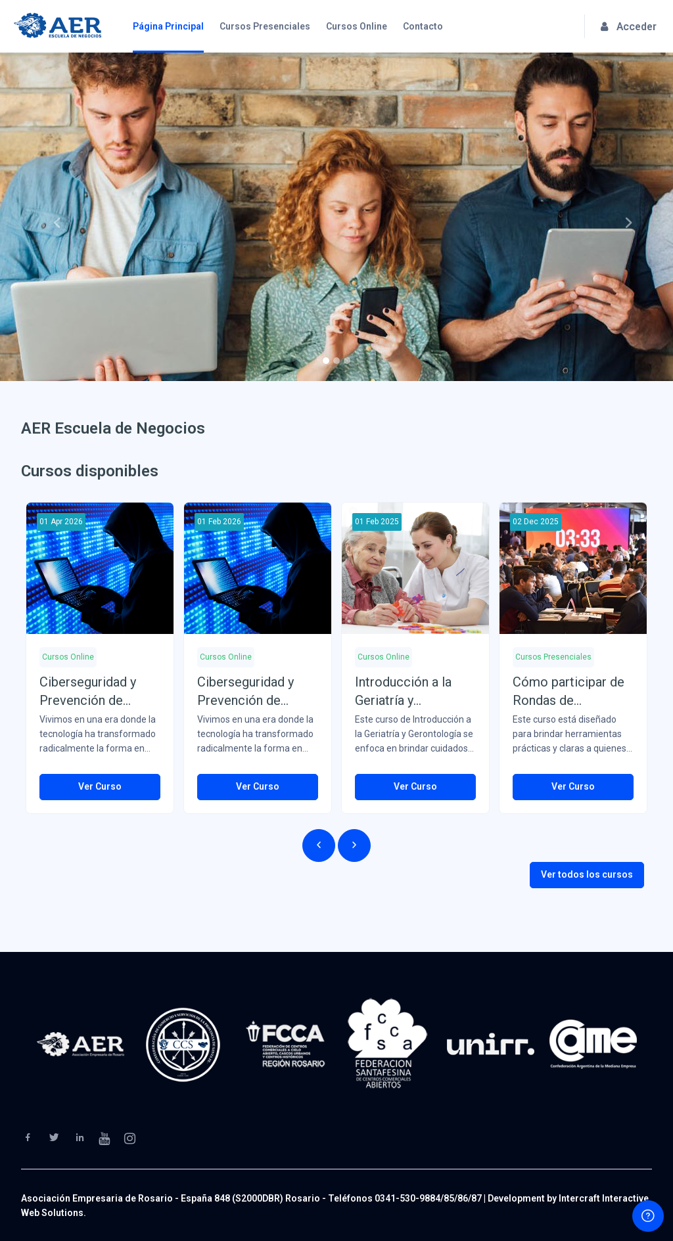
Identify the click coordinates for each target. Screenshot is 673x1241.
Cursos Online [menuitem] (356, 26)
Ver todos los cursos (587, 874)
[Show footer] (648, 1216)
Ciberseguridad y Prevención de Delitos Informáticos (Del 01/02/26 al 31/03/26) (257, 692)
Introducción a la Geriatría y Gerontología (403, 692)
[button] (50, 217)
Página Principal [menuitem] (168, 26)
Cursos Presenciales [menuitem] (265, 26)
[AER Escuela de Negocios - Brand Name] (57, 26)
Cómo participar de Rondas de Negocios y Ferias (568, 692)
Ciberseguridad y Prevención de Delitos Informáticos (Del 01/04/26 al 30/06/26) (99, 692)
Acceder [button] (629, 26)
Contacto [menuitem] (423, 26)
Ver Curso (100, 786)
